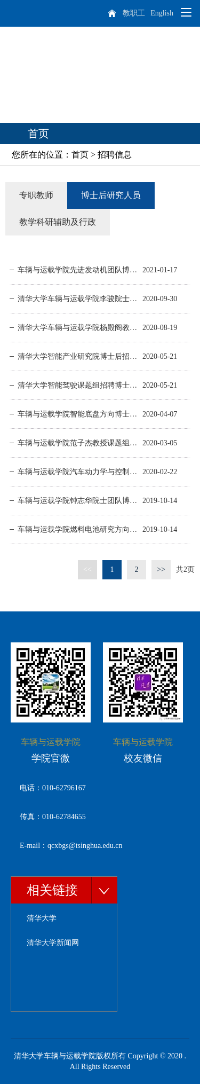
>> (161, 569)
